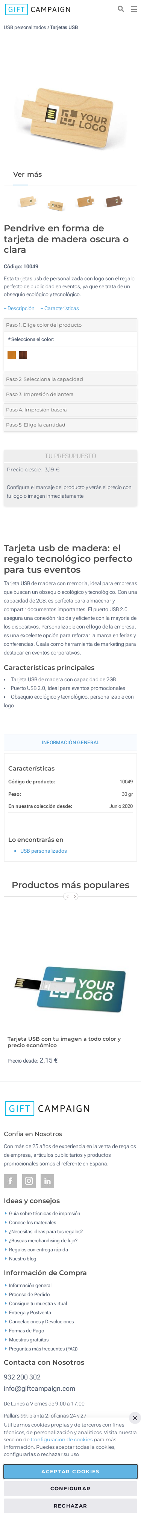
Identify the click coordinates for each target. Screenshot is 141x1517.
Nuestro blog (22, 1259)
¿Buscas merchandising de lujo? (43, 1240)
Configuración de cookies (61, 1439)
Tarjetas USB (64, 27)
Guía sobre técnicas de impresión (44, 1213)
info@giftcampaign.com (39, 1388)
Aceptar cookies (70, 1471)
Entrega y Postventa (30, 1312)
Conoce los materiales (32, 1222)
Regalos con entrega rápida (38, 1249)
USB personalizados (25, 27)
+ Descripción (19, 308)
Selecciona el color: (31, 339)
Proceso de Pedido (29, 1294)
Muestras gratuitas (29, 1339)
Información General (71, 742)
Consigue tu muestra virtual (38, 1303)
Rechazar (71, 1506)
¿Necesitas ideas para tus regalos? (46, 1231)
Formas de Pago (26, 1330)
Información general (30, 1285)
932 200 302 (22, 1377)
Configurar (70, 1488)
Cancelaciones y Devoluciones (41, 1321)
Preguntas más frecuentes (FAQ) (43, 1348)
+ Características (60, 308)
